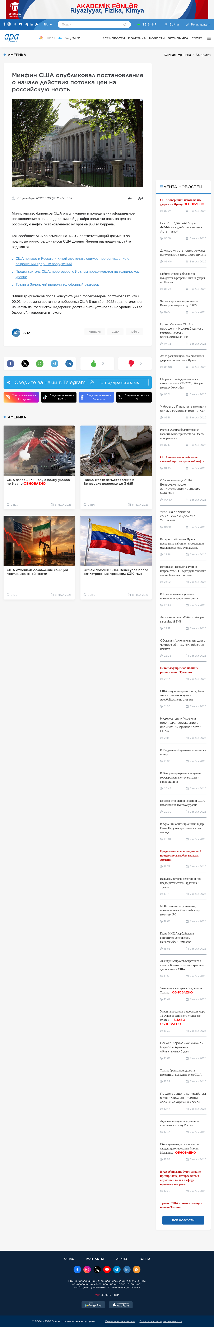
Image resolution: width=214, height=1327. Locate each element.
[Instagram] (9, 24)
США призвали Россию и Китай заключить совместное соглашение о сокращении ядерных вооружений (73, 261)
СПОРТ (196, 38)
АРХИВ (121, 1259)
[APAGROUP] (107, 1295)
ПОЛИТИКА (137, 38)
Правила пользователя (120, 1321)
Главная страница (177, 54)
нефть (134, 331)
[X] (15, 25)
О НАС (69, 1259)
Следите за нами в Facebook (96, 397)
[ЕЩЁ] (208, 38)
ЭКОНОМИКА (178, 38)
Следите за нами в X (133, 397)
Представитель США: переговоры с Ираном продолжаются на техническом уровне (78, 274)
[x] (97, 1270)
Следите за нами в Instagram (21, 397)
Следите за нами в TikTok (58, 397)
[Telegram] (26, 25)
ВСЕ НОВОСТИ (113, 38)
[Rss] (36, 25)
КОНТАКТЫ (95, 1259)
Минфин (95, 331)
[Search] (125, 25)
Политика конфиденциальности (161, 1321)
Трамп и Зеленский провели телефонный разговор (57, 284)
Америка (203, 55)
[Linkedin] (32, 25)
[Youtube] (20, 25)
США (115, 331)
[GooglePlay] (93, 1305)
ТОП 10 (144, 1259)
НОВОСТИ (157, 38)
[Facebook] (4, 24)
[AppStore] (121, 1305)
